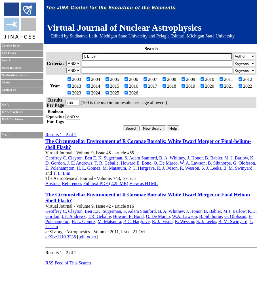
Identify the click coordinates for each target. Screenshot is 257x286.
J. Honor (195, 157)
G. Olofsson (244, 163)
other (91, 236)
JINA (5, 104)
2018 (169, 86)
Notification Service (14, 75)
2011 (226, 79)
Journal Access (11, 67)
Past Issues (9, 52)
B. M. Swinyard (237, 168)
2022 (245, 86)
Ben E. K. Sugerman (103, 157)
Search (6, 60)
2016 (131, 86)
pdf (82, 236)
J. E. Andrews (79, 163)
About (6, 82)
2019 (188, 86)
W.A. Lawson (184, 216)
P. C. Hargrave (141, 168)
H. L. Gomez (88, 168)
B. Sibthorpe (219, 163)
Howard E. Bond (136, 163)
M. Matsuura (114, 168)
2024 (93, 93)
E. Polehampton (59, 168)
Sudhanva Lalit (83, 35)
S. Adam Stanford (141, 157)
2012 (245, 79)
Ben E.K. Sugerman (103, 211)
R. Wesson (189, 168)
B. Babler (213, 157)
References (72, 183)
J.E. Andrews (74, 216)
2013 (74, 86)
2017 (150, 86)
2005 (112, 79)
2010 (207, 79)
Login (5, 134)
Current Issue (11, 45)
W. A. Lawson (193, 163)
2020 (207, 86)
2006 (131, 79)
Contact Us (9, 89)
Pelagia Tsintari (170, 35)
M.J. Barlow (234, 211)
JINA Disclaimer (12, 119)
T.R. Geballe (99, 216)
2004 (93, 79)
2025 (112, 93)
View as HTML (143, 183)
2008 (169, 79)
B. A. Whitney (172, 157)
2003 (74, 79)
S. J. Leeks (211, 168)
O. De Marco (166, 163)
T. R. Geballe (106, 163)
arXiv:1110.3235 (60, 236)
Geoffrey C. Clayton (64, 157)
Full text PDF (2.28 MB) (105, 183)
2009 (188, 79)
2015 (112, 86)
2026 (131, 93)
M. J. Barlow (236, 157)
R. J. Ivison (167, 168)
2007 (150, 79)
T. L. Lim (61, 173)
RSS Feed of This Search (68, 262)
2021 (226, 86)
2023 (74, 93)
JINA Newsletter (12, 111)
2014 (93, 86)
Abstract (53, 183)
